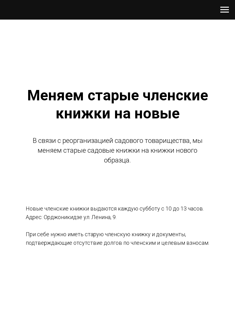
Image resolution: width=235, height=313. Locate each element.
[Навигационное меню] (224, 10)
